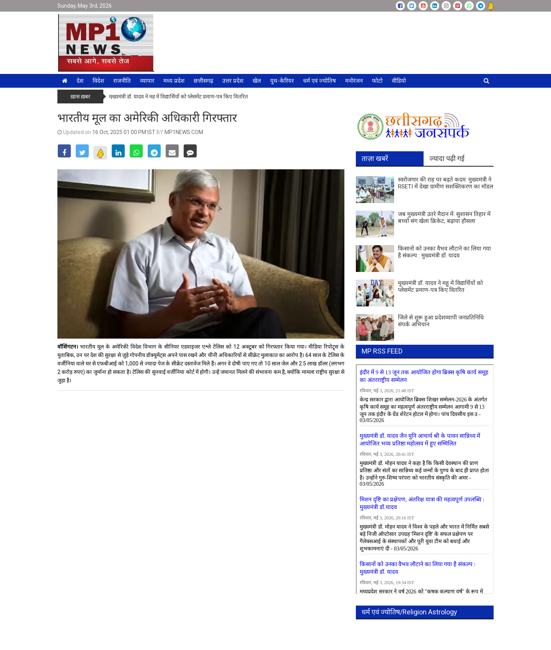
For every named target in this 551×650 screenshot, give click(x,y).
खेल (257, 80)
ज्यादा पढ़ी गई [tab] (447, 158)
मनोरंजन (354, 80)
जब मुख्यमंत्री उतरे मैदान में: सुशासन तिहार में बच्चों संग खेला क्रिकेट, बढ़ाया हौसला (444, 217)
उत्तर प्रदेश (232, 80)
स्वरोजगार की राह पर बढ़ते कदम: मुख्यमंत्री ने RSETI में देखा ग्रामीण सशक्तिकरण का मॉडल (445, 183)
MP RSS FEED (382, 351)
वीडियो (399, 80)
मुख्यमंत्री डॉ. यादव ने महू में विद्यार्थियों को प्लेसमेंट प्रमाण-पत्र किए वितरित (178, 96)
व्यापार (147, 80)
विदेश (98, 80)
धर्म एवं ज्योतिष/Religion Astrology (409, 612)
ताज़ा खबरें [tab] (375, 158)
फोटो (377, 80)
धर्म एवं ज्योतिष (319, 80)
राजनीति (122, 80)
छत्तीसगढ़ (203, 80)
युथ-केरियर (282, 80)
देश (80, 80)
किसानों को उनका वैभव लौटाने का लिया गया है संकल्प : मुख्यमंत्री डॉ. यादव (444, 252)
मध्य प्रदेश (173, 80)
